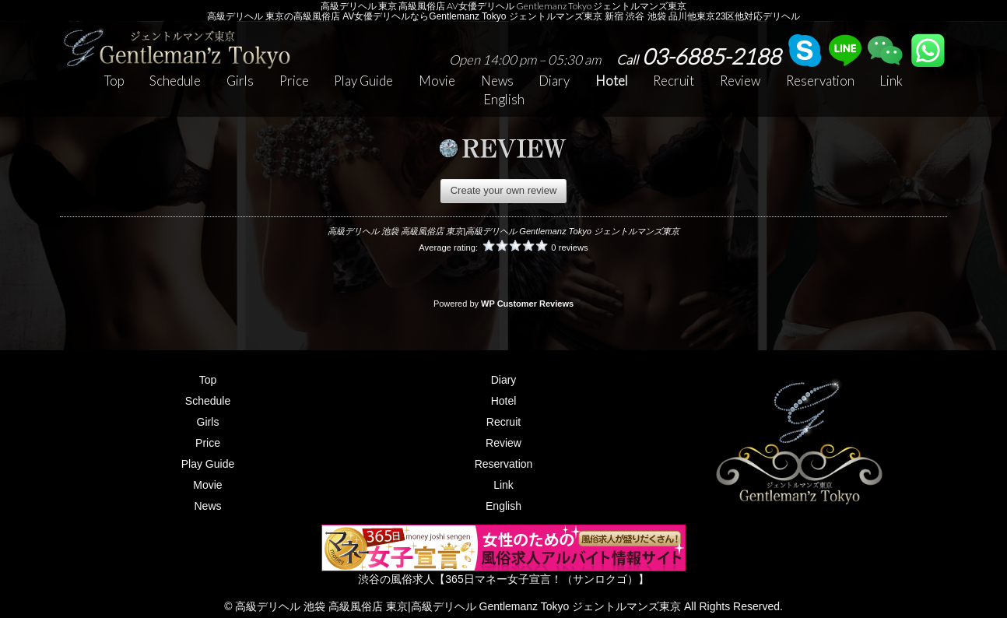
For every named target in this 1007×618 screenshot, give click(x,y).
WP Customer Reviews (527, 303)
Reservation (820, 80)
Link (891, 80)
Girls (240, 80)
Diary (554, 80)
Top (114, 80)
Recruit (673, 80)
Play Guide (363, 80)
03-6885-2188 (698, 56)
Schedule (175, 80)
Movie (437, 80)
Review (740, 80)
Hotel (611, 80)
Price (294, 80)
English (504, 99)
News (497, 80)
